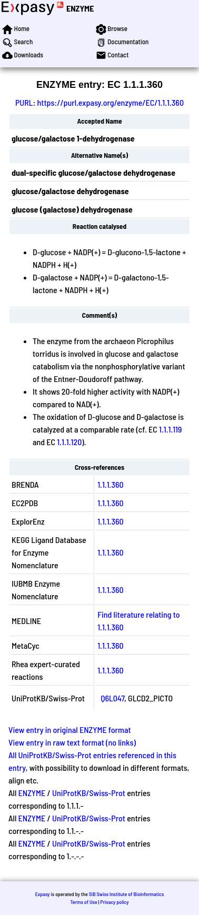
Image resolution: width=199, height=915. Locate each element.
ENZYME (80, 8)
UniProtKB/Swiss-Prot (88, 793)
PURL (24, 102)
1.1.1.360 (110, 484)
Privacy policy (114, 902)
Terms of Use (83, 902)
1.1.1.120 (69, 442)
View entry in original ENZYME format (69, 730)
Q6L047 (112, 698)
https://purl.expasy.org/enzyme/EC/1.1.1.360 (110, 102)
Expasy (42, 894)
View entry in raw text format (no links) (72, 742)
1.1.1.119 (170, 429)
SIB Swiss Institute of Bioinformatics (126, 894)
